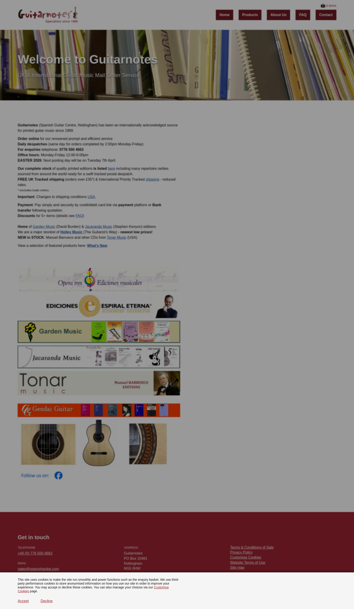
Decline (47, 601)
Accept (23, 601)
